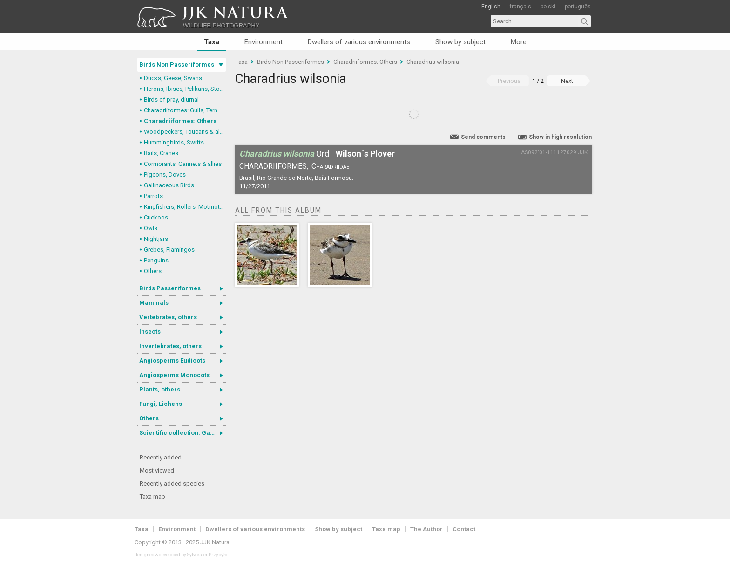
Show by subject (460, 42)
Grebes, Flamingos (169, 249)
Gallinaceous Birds (169, 185)
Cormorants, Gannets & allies (183, 163)
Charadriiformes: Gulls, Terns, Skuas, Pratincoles (185, 110)
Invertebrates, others (170, 346)
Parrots (153, 195)
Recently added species (172, 483)
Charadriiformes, (273, 166)
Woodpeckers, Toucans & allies (185, 131)
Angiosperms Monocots (174, 374)
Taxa (211, 42)
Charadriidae (330, 166)
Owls (150, 228)
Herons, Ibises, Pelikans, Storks (185, 88)
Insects (150, 331)
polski (548, 6)
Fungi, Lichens (160, 403)
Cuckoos (156, 217)
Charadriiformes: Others (180, 120)
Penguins (156, 260)
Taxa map (152, 496)
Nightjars (156, 238)
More (519, 42)
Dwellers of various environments (359, 42)
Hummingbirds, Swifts (174, 142)
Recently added (161, 457)
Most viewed (157, 470)
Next (567, 80)
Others (153, 270)
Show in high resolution (560, 137)
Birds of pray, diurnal (171, 99)
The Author (426, 529)
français (520, 6)
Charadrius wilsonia (432, 61)
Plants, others (159, 389)
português (578, 6)
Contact (464, 529)
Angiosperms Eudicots (172, 360)
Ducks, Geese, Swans (173, 78)
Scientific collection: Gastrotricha (182, 432)
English (490, 6)
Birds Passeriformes (170, 288)
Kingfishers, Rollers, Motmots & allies (185, 206)
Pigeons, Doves (165, 174)
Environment (263, 42)
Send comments (483, 137)
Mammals (154, 302)
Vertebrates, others (168, 317)
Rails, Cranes (161, 153)
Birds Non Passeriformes (176, 64)
